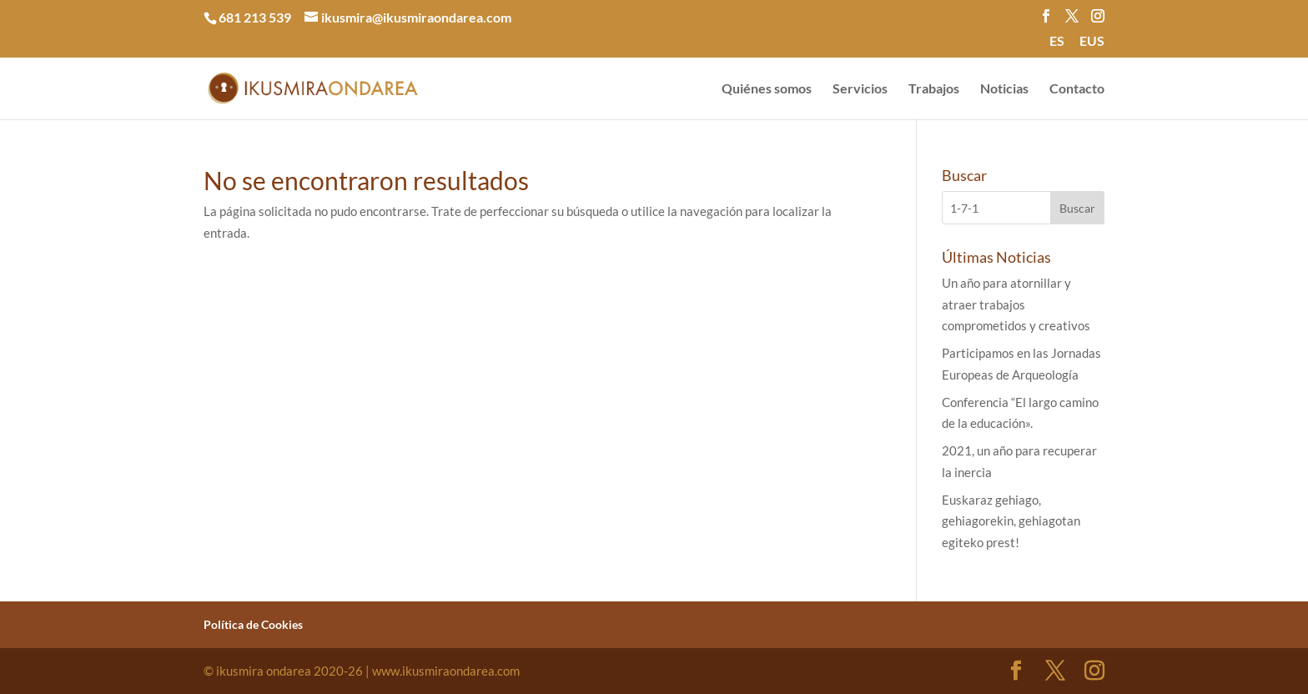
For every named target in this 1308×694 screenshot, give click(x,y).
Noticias (1004, 89)
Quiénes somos (767, 89)
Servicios (860, 89)
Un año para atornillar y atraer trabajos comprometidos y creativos (1016, 304)
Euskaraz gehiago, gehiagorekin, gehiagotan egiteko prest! (1011, 521)
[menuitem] (1056, 46)
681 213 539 (255, 17)
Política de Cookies (253, 624)
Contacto (1076, 89)
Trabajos (933, 89)
